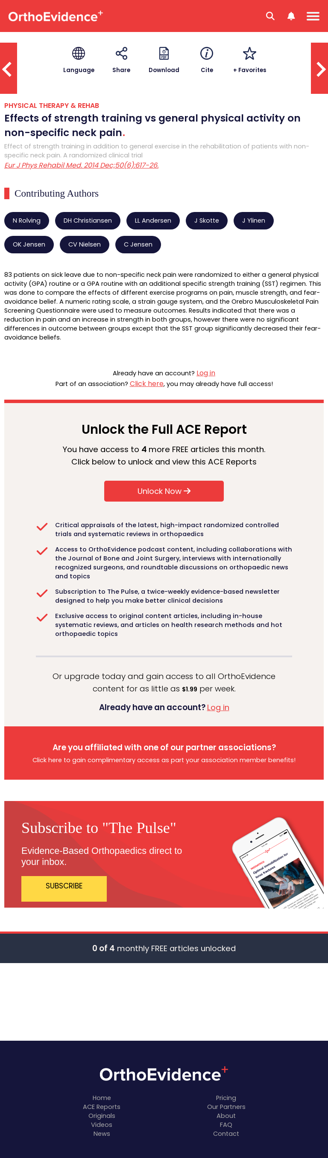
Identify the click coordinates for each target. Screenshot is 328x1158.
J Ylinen (253, 220)
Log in (205, 373)
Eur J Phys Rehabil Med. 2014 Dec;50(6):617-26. (81, 165)
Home (102, 1098)
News (102, 1133)
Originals (101, 1116)
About (226, 1116)
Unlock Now (164, 491)
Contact (226, 1133)
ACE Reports (101, 1107)
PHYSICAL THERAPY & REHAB (51, 105)
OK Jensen (29, 244)
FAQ (226, 1124)
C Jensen (138, 244)
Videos (101, 1124)
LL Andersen (153, 220)
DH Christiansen (88, 220)
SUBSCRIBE (64, 886)
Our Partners (226, 1107)
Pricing (226, 1098)
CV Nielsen (84, 244)
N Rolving (27, 220)
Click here (147, 384)
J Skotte (206, 220)
